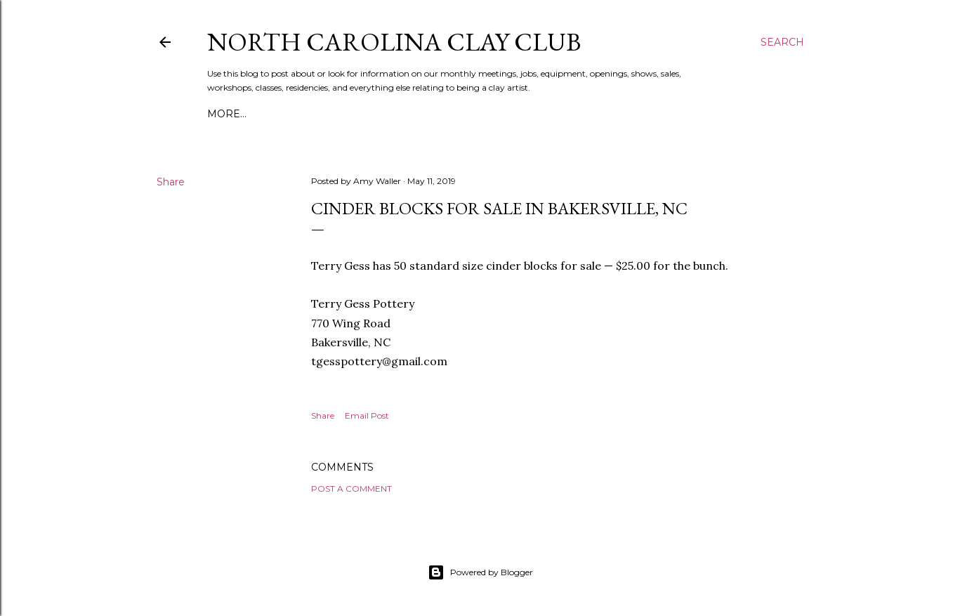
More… (226, 113)
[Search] (782, 42)
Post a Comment (351, 488)
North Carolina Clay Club (394, 41)
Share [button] (171, 182)
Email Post (367, 415)
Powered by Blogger (480, 572)
